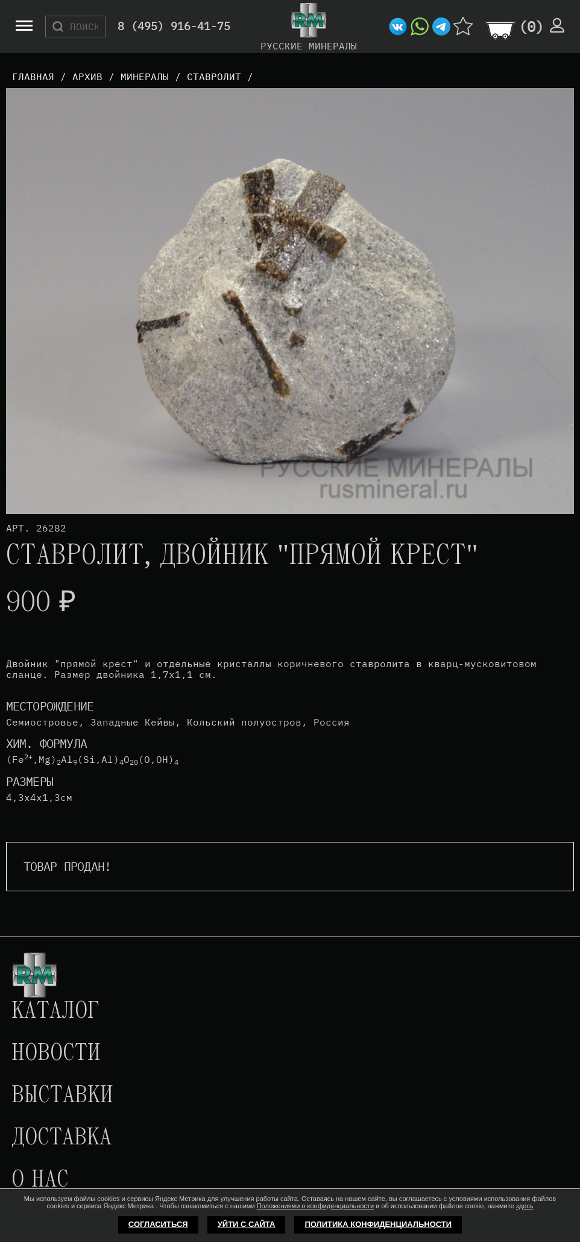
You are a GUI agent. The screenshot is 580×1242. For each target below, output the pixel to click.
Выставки (62, 1096)
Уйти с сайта (247, 1224)
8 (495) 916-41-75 (174, 26)
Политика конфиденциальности (378, 1224)
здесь (525, 1205)
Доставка (61, 1138)
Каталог (55, 1012)
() (531, 26)
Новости (56, 1054)
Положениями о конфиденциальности (315, 1205)
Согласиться (158, 1224)
